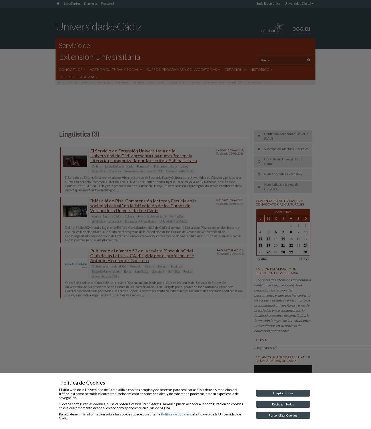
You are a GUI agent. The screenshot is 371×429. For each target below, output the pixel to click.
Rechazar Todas (283, 404)
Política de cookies (175, 414)
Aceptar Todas (283, 393)
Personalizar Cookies (283, 415)
